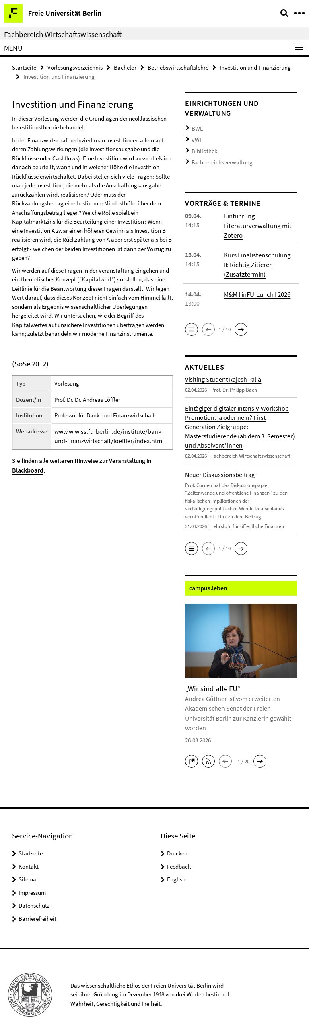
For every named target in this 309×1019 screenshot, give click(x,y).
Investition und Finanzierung (255, 67)
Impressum (32, 871)
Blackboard (27, 468)
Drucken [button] (177, 832)
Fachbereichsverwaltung (218, 157)
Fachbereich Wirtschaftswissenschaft (63, 34)
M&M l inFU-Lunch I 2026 (257, 285)
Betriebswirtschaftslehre (178, 67)
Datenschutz (34, 884)
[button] (191, 320)
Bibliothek (202, 147)
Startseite (24, 67)
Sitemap (29, 858)
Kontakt (29, 845)
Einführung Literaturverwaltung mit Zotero (256, 218)
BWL (196, 127)
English (176, 858)
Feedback (179, 845)
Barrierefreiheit (37, 897)
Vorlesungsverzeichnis (75, 67)
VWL (196, 137)
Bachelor (125, 67)
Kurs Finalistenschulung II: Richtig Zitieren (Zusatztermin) (259, 256)
